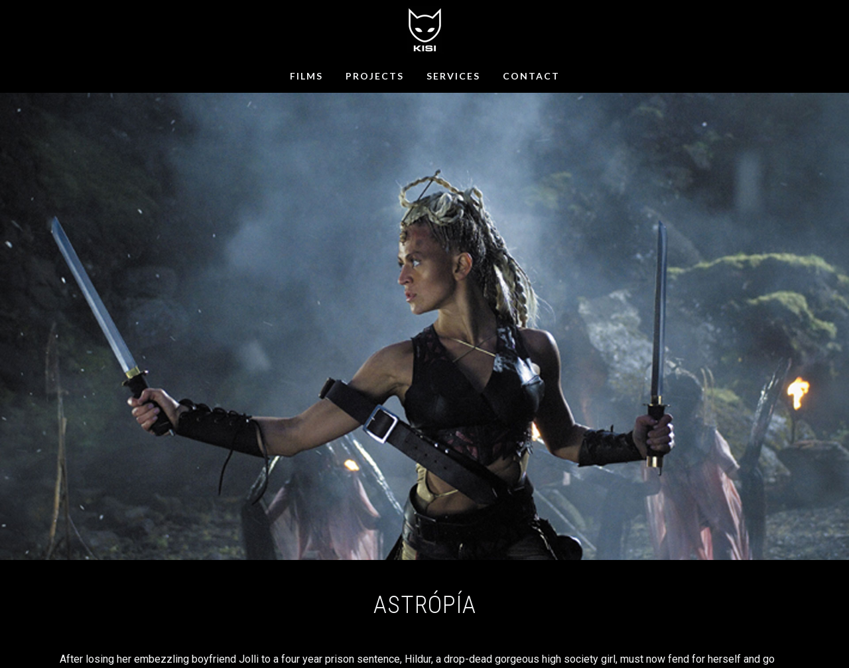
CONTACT (531, 76)
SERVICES (453, 76)
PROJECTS (375, 76)
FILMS (306, 76)
